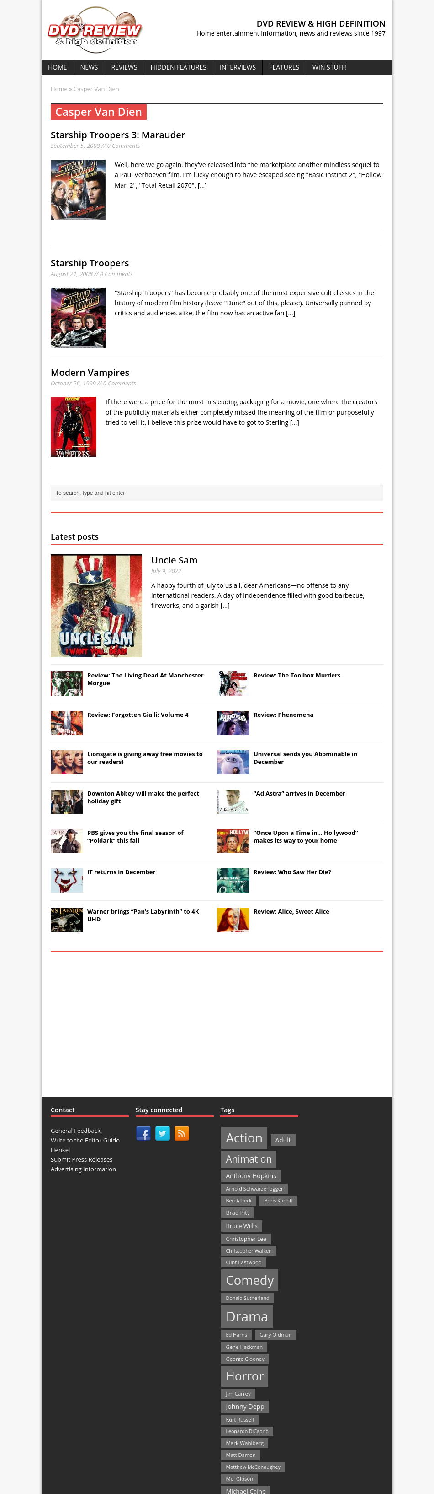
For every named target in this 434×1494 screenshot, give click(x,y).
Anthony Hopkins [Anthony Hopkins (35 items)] (251, 1175)
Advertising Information (83, 1169)
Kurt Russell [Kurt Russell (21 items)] (240, 1419)
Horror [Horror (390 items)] (245, 1376)
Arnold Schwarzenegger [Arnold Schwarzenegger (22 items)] (254, 1188)
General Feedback (76, 1130)
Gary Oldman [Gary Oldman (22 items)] (275, 1334)
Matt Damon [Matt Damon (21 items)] (240, 1454)
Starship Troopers (90, 263)
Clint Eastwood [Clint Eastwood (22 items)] (243, 1262)
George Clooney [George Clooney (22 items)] (245, 1358)
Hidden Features (178, 67)
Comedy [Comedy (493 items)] (250, 1280)
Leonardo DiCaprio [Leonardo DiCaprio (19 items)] (247, 1431)
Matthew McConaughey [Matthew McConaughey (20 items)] (253, 1466)
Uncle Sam (174, 560)
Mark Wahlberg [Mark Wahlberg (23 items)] (245, 1443)
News (89, 67)
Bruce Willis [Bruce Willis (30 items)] (242, 1226)
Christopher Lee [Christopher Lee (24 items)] (246, 1238)
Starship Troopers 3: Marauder (118, 135)
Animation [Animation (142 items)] (249, 1159)
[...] (202, 185)
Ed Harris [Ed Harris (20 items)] (236, 1334)
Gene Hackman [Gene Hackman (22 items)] (244, 1346)
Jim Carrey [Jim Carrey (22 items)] (238, 1393)
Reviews (124, 67)
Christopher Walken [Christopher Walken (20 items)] (248, 1250)
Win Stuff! (329, 67)
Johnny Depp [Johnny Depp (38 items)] (245, 1406)
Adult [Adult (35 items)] (283, 1140)
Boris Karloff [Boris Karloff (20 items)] (278, 1200)
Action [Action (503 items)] (244, 1137)
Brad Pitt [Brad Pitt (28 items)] (237, 1213)
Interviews (238, 67)
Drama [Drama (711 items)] (247, 1316)
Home (57, 67)
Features (284, 67)
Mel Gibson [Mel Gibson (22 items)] (239, 1478)
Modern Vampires (90, 372)
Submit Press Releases (81, 1159)
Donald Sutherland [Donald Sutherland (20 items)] (247, 1297)
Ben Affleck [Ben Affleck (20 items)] (239, 1200)
